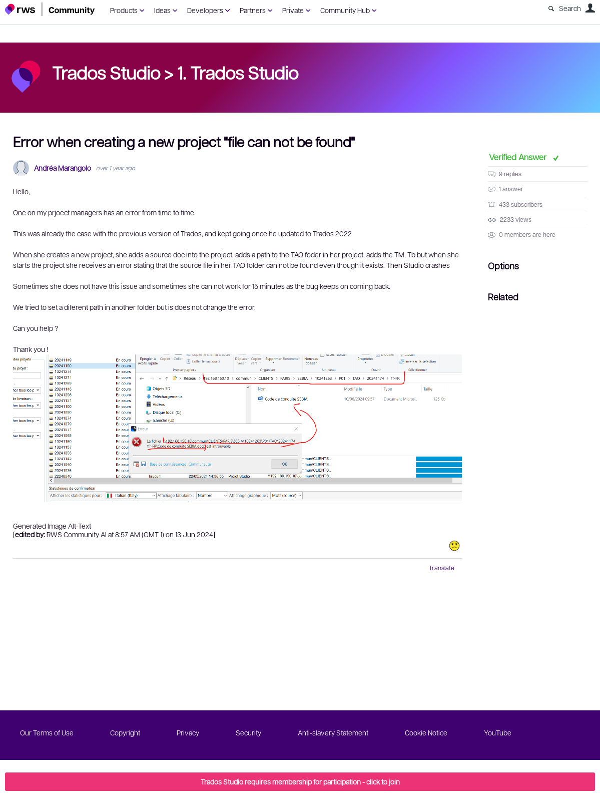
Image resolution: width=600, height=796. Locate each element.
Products (124, 10)
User (590, 8)
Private (293, 10)
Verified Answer (518, 156)
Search (570, 8)
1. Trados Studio (237, 72)
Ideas (162, 10)
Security (248, 732)
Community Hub (345, 10)
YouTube (497, 732)
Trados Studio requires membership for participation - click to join (300, 781)
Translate (441, 568)
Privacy (188, 732)
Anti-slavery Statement (333, 732)
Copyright (125, 732)
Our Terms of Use (47, 732)
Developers (205, 10)
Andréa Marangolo (62, 168)
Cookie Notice (426, 732)
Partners (253, 10)
